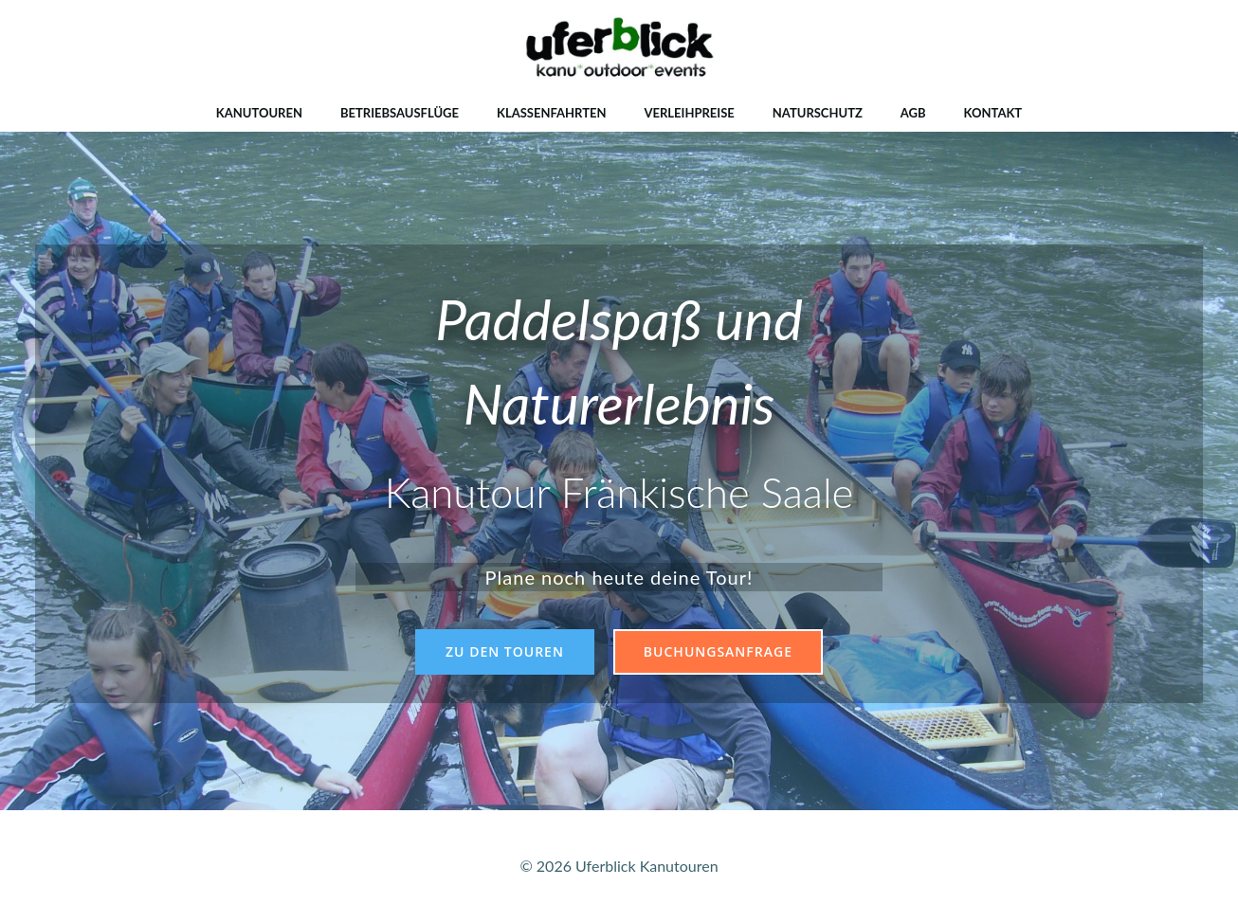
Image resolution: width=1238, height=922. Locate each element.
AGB (913, 112)
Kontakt (993, 112)
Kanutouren (259, 112)
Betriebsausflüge (399, 112)
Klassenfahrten (551, 112)
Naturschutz (818, 112)
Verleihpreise (689, 112)
